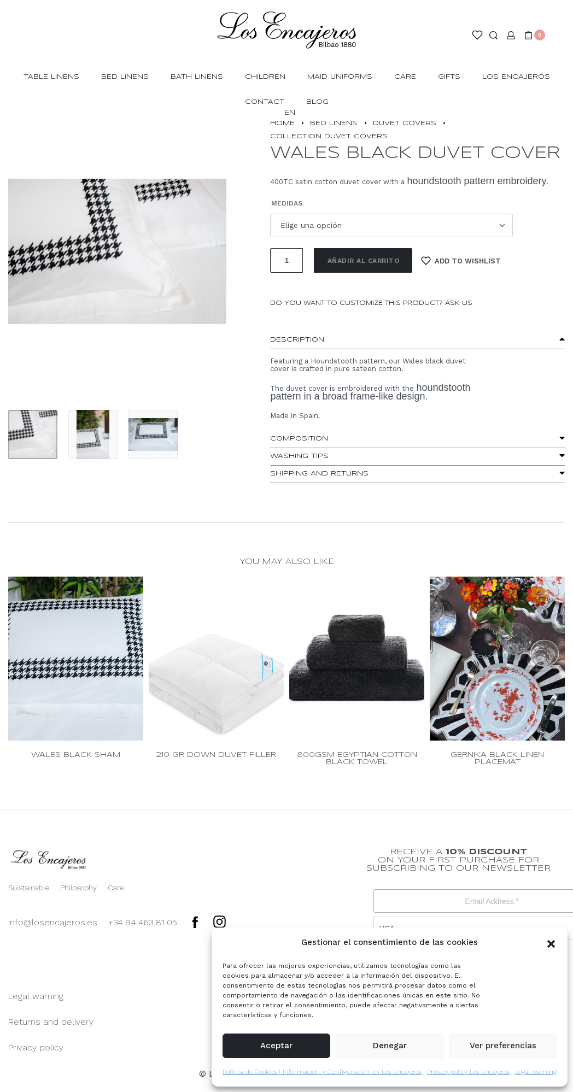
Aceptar (276, 1045)
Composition (299, 439)
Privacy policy (35, 1047)
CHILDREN (265, 77)
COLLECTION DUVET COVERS (329, 136)
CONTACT (264, 102)
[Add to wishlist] (460, 260)
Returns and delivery (50, 1022)
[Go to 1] (32, 434)
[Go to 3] (153, 434)
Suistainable (28, 887)
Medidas (286, 203)
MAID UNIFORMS (339, 77)
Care (405, 77)
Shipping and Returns (319, 474)
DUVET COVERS (404, 123)
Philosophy (78, 887)
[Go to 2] (93, 434)
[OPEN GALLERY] (117, 251)
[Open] (477, 35)
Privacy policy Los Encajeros (468, 1072)
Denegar (390, 1045)
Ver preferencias (503, 1045)
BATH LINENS (197, 77)
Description (297, 340)
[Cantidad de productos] (286, 260)
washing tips (299, 456)
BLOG (317, 102)
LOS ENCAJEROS (516, 77)
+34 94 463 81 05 (142, 922)
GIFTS (449, 77)
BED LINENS (125, 77)
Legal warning (536, 1072)
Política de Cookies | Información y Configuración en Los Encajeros (322, 1072)
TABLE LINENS (51, 77)
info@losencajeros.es (52, 922)
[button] (551, 942)
